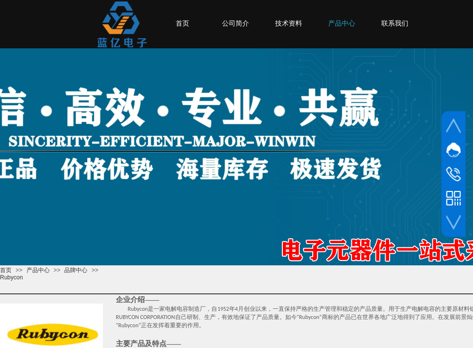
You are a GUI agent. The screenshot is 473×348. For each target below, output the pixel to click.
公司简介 (235, 23)
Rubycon (11, 277)
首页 (6, 270)
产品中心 (38, 270)
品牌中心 (75, 270)
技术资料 (288, 23)
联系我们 (394, 23)
